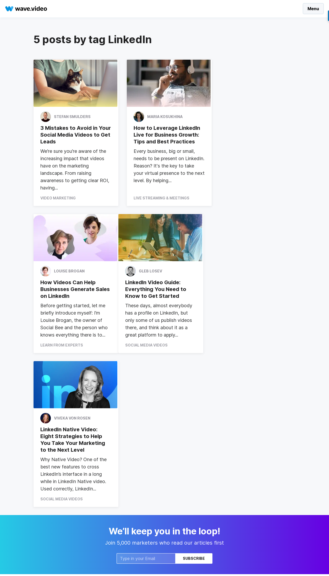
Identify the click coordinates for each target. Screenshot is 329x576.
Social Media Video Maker (57, 454)
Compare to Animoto (128, 524)
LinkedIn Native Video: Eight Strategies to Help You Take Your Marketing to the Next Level (162, 292)
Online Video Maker (51, 485)
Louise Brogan (249, 117)
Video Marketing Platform (57, 493)
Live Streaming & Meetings (158, 198)
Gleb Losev (65, 271)
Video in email (121, 485)
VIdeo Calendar (47, 462)
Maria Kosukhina (161, 117)
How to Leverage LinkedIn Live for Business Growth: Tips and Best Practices (163, 135)
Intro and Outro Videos (129, 478)
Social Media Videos (61, 352)
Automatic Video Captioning (59, 501)
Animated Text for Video (56, 478)
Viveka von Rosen (162, 271)
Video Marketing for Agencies (60, 517)
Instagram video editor (54, 509)
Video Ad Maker (48, 470)
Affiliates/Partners (185, 485)
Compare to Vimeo (126, 508)
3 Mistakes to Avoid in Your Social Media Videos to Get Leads (73, 135)
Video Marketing (58, 198)
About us (177, 478)
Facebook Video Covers (131, 462)
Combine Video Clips (128, 493)
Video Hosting (182, 462)
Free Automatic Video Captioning (64, 525)
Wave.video (179, 454)
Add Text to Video (125, 470)
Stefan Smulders (72, 117)
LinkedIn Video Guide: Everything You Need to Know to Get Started (70, 289)
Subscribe (194, 412)
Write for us (179, 493)
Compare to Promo (126, 501)
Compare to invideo (127, 516)
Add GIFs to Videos (127, 532)
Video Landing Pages (128, 454)
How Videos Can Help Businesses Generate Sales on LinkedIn (248, 135)
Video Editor (180, 470)
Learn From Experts (242, 198)
